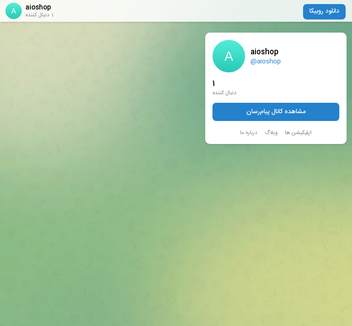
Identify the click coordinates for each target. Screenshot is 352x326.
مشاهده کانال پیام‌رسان (276, 111)
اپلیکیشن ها (298, 132)
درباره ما (248, 132)
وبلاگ (271, 132)
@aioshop (266, 61)
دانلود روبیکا (324, 11)
